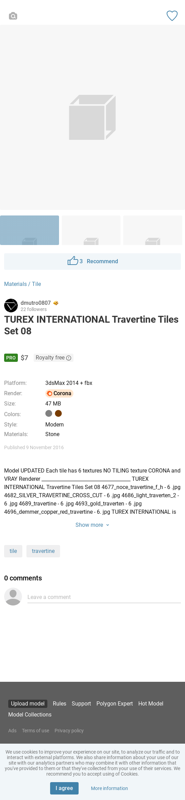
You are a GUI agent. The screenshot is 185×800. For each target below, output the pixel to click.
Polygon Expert (114, 703)
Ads (12, 730)
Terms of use (35, 730)
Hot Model (150, 703)
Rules (59, 703)
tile (13, 551)
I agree (64, 788)
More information (109, 788)
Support (81, 703)
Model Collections (29, 714)
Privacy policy (69, 730)
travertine (43, 551)
